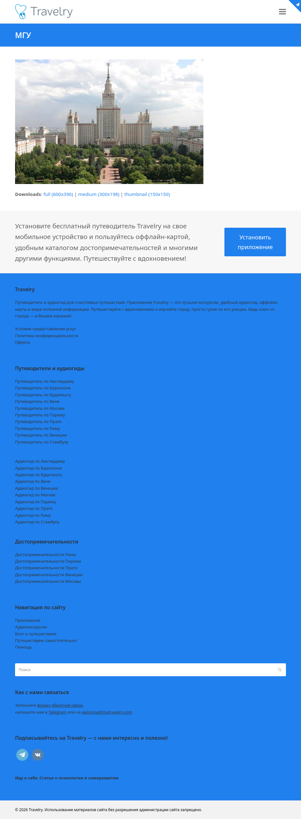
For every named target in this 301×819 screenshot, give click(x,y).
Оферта (22, 342)
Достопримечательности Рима (45, 554)
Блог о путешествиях (35, 634)
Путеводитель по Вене (37, 401)
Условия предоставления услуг (45, 329)
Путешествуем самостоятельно (46, 640)
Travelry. (36, 809)
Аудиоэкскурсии (31, 627)
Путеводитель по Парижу (40, 415)
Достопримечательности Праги (46, 568)
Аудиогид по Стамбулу (37, 522)
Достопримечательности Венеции (49, 574)
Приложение (27, 620)
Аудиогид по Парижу (35, 501)
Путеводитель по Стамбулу (41, 442)
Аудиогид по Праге (33, 508)
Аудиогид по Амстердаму (40, 461)
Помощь (23, 647)
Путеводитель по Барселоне (43, 388)
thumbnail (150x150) (147, 194)
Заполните (49, 705)
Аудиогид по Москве (35, 495)
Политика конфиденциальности (46, 335)
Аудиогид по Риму (33, 515)
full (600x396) (58, 194)
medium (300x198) (98, 194)
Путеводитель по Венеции (41, 435)
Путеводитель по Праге (38, 421)
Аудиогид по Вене (32, 481)
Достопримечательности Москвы (48, 581)
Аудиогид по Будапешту (38, 474)
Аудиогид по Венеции (36, 488)
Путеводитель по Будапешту (43, 395)
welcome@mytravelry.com (107, 712)
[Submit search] (280, 670)
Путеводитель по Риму (37, 428)
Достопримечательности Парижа (48, 561)
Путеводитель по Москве (40, 408)
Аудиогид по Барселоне (38, 468)
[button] (282, 11)
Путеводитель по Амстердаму (44, 381)
